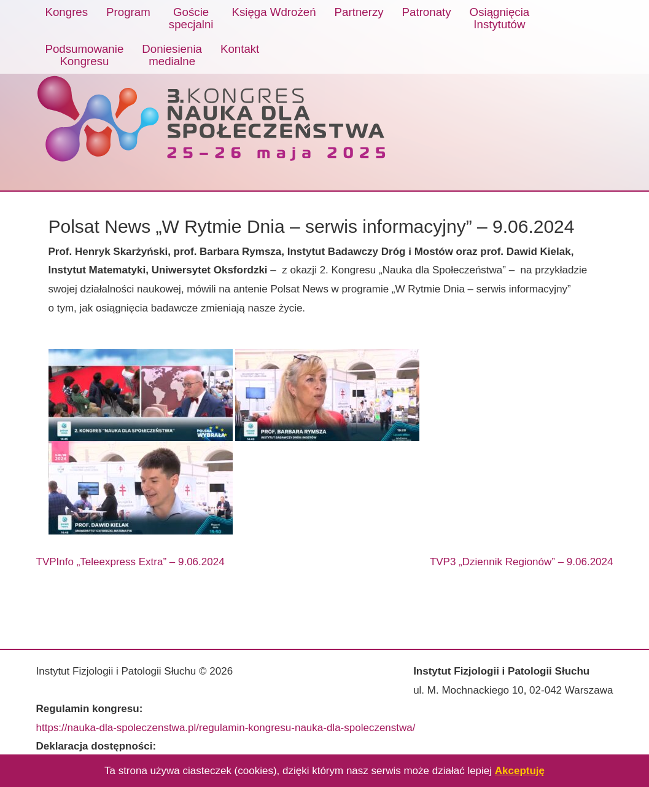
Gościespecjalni (191, 18)
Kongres (66, 12)
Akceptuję (520, 771)
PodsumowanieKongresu (84, 55)
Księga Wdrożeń (274, 12)
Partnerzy (359, 12)
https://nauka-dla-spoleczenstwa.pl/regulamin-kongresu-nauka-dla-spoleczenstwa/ (226, 728)
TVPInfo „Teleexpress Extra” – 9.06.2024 (130, 562)
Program (128, 12)
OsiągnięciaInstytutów (500, 18)
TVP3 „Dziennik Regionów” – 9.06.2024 (521, 562)
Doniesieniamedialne (172, 55)
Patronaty (426, 12)
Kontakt (239, 48)
